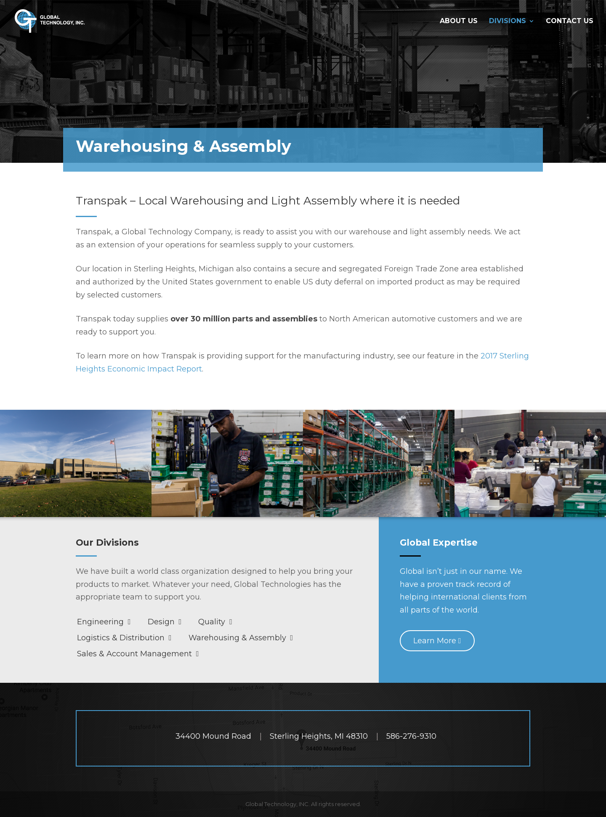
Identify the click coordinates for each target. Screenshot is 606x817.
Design (165, 621)
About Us (459, 21)
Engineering (104, 621)
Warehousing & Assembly (241, 637)
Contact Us (569, 21)
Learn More (437, 640)
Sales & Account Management (138, 653)
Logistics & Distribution (124, 637)
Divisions (507, 21)
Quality (215, 621)
